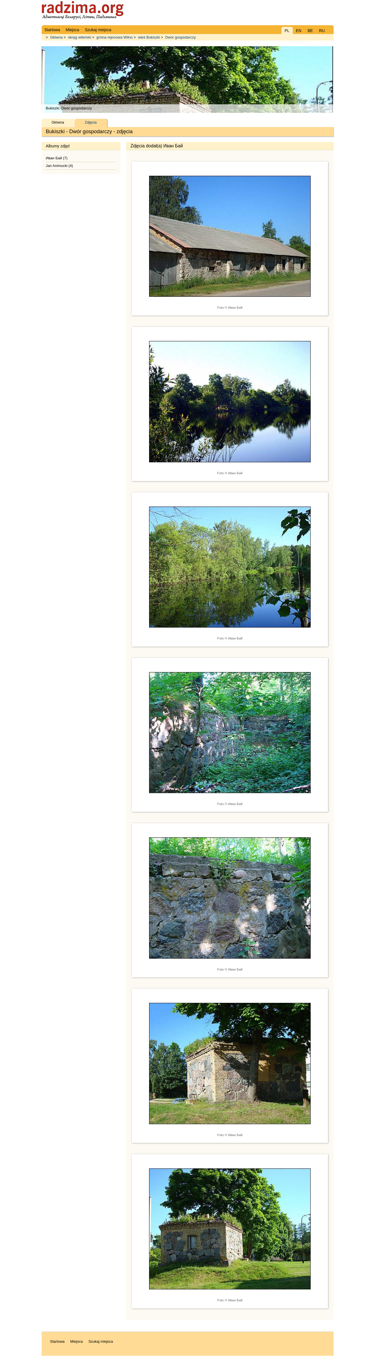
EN (298, 30)
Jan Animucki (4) (59, 166)
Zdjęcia (91, 122)
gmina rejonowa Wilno (114, 37)
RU (322, 30)
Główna (56, 37)
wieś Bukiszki (149, 37)
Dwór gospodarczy (180, 37)
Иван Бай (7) (57, 158)
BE (310, 30)
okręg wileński (79, 37)
